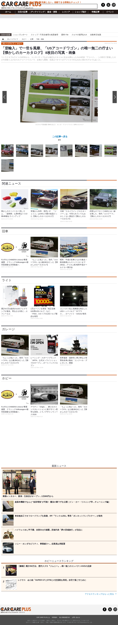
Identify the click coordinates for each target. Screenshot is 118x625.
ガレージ (8, 329)
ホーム (8, 12)
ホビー (7, 378)
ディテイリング (37, 12)
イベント (110, 12)
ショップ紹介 (80, 12)
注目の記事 (23, 12)
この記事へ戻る (59, 138)
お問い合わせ (76, 617)
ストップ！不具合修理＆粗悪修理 (44, 35)
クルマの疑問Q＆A (79, 35)
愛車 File (64, 35)
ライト (7, 280)
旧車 (5, 231)
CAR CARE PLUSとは (43, 617)
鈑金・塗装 (52, 12)
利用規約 (54, 617)
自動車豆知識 (95, 35)
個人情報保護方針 (64, 617)
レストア (66, 12)
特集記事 (95, 12)
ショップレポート (20, 35)
